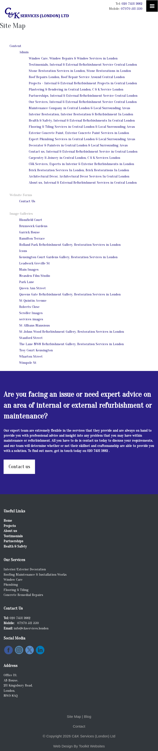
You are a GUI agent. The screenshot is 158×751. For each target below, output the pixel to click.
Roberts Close (29, 307)
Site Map (74, 716)
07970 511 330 (131, 9)
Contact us (19, 466)
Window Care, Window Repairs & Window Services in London (73, 58)
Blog (87, 716)
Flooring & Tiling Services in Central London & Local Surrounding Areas (82, 127)
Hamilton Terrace (32, 238)
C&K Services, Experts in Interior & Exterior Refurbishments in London (81, 164)
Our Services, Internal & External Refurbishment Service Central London (83, 102)
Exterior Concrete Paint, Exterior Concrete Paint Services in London (79, 133)
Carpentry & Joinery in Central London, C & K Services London (74, 158)
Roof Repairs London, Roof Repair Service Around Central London (77, 77)
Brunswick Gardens (33, 226)
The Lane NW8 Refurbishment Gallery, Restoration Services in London (71, 344)
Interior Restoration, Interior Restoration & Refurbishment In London (81, 114)
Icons (23, 251)
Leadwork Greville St (34, 263)
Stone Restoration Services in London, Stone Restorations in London (80, 71)
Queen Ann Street (32, 288)
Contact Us (27, 201)
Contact (79, 726)
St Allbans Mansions (34, 325)
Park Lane (26, 282)
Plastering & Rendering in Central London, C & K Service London (76, 89)
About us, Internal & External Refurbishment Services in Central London (83, 183)
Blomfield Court (30, 220)
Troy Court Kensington (36, 350)
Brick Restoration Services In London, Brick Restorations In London (79, 170)
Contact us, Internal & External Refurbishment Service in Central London (83, 152)
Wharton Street (31, 356)
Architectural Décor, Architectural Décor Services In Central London (79, 176)
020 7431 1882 (132, 4)
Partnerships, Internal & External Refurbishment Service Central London (83, 96)
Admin (24, 52)
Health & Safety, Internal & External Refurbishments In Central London (82, 120)
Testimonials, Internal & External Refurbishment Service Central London (83, 65)
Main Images (29, 270)
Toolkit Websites (92, 746)
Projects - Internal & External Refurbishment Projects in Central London (83, 83)
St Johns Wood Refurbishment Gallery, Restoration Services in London (71, 332)
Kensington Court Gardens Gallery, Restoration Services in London (68, 257)
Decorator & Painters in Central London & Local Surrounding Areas (78, 145)
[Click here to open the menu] (152, 6)
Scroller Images (31, 313)
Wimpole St (27, 363)
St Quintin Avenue (33, 301)
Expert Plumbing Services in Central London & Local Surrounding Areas (82, 139)
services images (31, 319)
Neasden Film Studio (34, 276)
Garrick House (29, 232)
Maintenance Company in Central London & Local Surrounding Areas (79, 108)
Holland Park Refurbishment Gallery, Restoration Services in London (70, 245)
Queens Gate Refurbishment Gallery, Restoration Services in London (70, 294)
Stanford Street (31, 338)
